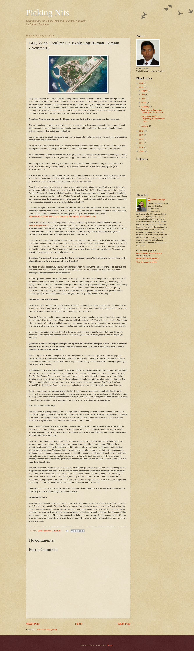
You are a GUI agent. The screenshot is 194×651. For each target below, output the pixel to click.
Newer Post (32, 623)
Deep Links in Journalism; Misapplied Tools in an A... (153, 111)
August (144, 91)
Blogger (110, 645)
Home (78, 623)
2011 (141, 143)
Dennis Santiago (158, 200)
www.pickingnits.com (38, 225)
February (145, 107)
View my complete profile (146, 262)
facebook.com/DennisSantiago (149, 253)
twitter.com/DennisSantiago (147, 258)
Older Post (124, 623)
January (145, 126)
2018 (141, 131)
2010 (141, 147)
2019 (141, 87)
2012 (141, 139)
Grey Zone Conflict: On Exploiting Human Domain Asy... (153, 118)
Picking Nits (47, 12)
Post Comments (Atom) (47, 629)
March (144, 103)
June (143, 99)
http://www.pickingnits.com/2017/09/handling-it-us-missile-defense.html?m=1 (62, 217)
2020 (141, 83)
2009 (141, 151)
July (143, 94)
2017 (141, 135)
